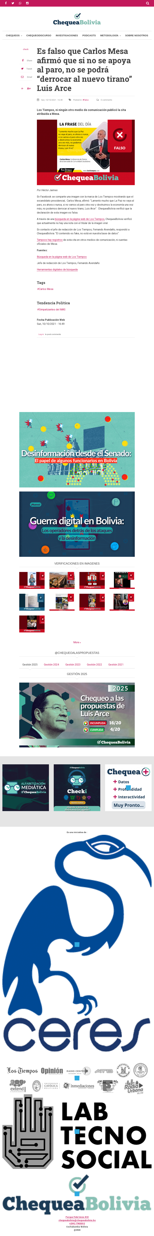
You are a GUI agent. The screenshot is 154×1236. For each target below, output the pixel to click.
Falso (86, 100)
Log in (41, 334)
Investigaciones (67, 35)
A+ (29, 88)
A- (22, 88)
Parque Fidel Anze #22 (77, 1217)
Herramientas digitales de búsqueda (57, 269)
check (25, 49)
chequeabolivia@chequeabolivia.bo (77, 1220)
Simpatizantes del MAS (52, 309)
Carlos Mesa (46, 289)
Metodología (109, 35)
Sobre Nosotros (136, 35)
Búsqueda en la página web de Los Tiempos (62, 256)
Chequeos (13, 35)
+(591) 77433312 (77, 1223)
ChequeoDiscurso (38, 35)
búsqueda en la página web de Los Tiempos (79, 219)
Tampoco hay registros (50, 239)
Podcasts (89, 35)
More (76, 642)
